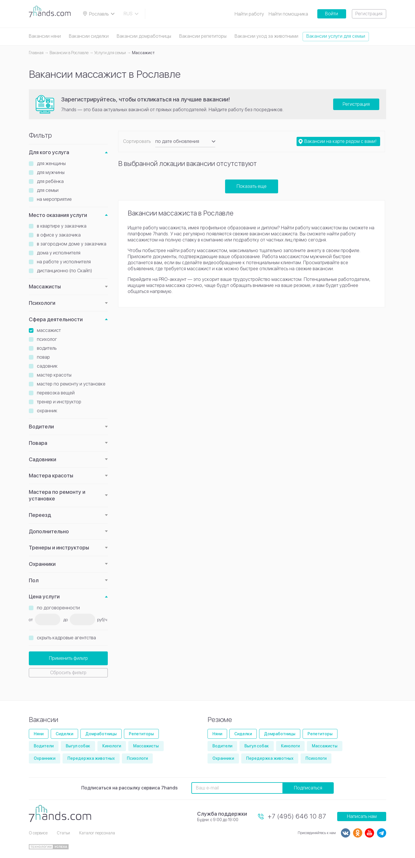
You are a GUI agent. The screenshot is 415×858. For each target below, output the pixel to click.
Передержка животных (91, 758)
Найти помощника (288, 14)
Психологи (42, 303)
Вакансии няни (45, 36)
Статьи (63, 833)
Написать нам (362, 816)
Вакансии (43, 719)
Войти (331, 13)
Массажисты (45, 287)
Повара (38, 443)
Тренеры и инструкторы (59, 548)
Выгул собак (78, 746)
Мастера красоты (51, 476)
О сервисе (38, 833)
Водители (41, 427)
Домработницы (101, 734)
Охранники (42, 564)
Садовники (42, 459)
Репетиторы (141, 734)
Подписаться (308, 788)
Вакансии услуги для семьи (335, 36)
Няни (39, 734)
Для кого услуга (49, 152)
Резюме (219, 719)
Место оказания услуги (58, 215)
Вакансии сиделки (89, 36)
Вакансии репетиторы (203, 36)
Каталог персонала (97, 833)
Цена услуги (44, 597)
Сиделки (64, 734)
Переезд (40, 515)
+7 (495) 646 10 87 (297, 816)
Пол (34, 580)
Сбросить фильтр (68, 672)
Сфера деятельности (56, 319)
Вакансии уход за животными (266, 36)
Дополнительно (49, 531)
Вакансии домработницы (144, 36)
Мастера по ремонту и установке (57, 495)
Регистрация (368, 13)
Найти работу (249, 14)
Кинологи (111, 746)
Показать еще (252, 186)
